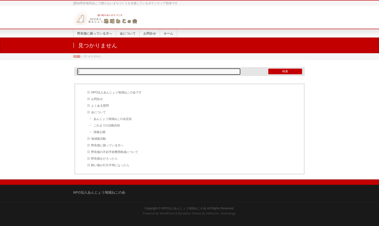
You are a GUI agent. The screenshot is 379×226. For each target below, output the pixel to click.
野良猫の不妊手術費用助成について (114, 152)
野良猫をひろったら (104, 158)
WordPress (167, 213)
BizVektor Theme (189, 213)
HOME (77, 56)
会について (98, 112)
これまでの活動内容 (107, 125)
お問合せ (97, 99)
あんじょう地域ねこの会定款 (113, 119)
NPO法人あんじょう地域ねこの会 (183, 208)
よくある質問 (100, 105)
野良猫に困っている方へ (107, 145)
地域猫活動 (98, 138)
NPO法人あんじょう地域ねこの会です (116, 92)
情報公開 (99, 132)
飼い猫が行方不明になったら (110, 165)
